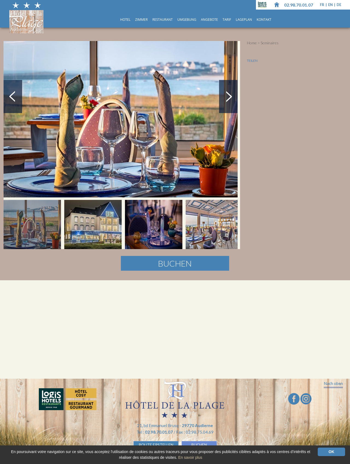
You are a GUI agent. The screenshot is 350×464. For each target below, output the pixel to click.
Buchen (175, 263)
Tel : (155, 432)
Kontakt (264, 19)
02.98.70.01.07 (298, 4)
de (339, 4)
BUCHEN (199, 444)
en (331, 4)
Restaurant (162, 19)
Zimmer (141, 19)
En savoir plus (190, 457)
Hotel (125, 19)
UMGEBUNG (186, 19)
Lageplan (244, 19)
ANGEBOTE (209, 19)
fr (322, 4)
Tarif (227, 19)
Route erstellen (156, 444)
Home (252, 42)
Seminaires (270, 42)
